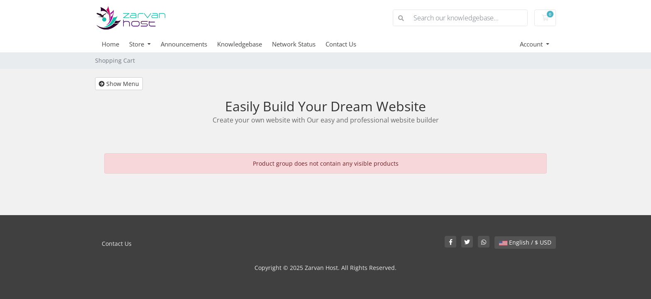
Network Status (294, 44)
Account (532, 44)
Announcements (184, 44)
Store (137, 44)
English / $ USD (525, 242)
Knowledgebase (239, 44)
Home (110, 44)
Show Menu (119, 84)
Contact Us (341, 44)
